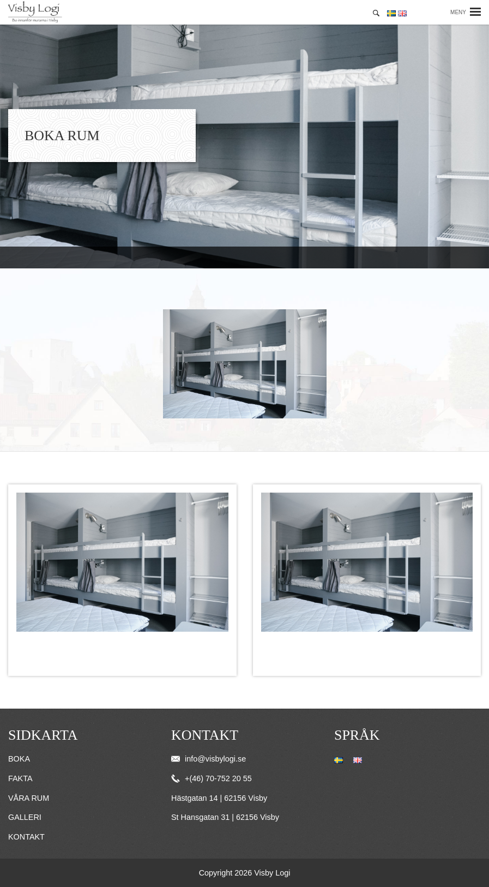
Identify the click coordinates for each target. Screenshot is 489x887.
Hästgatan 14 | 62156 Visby (219, 798)
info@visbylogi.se (208, 758)
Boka (19, 758)
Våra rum (28, 798)
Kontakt (26, 836)
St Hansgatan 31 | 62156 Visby (225, 817)
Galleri (24, 817)
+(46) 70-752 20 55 (211, 778)
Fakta (20, 778)
